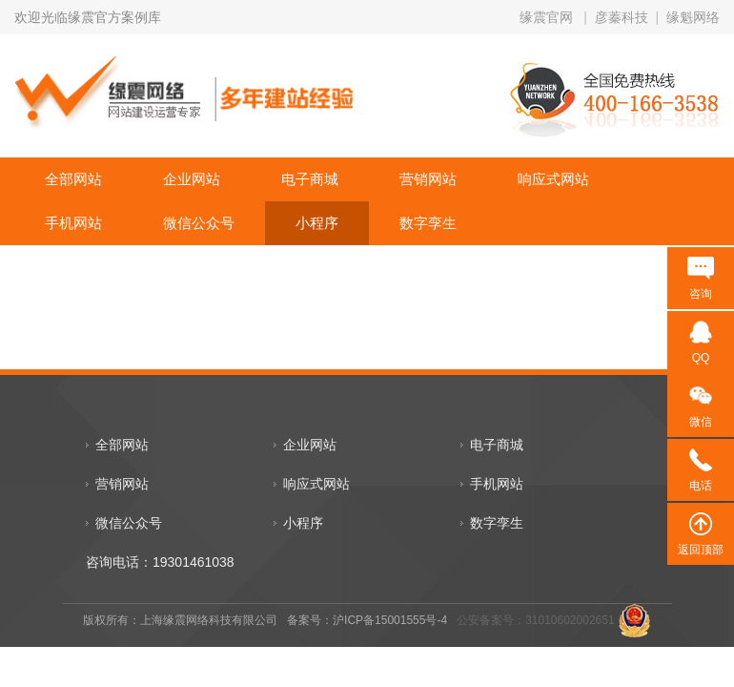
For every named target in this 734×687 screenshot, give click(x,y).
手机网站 (73, 223)
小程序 (317, 223)
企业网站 (191, 179)
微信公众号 (198, 223)
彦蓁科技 (621, 17)
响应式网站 (553, 179)
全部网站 (73, 179)
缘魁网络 (693, 17)
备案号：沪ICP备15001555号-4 (367, 620)
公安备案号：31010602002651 (535, 620)
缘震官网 (546, 17)
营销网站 (428, 179)
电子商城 (309, 179)
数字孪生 (428, 223)
